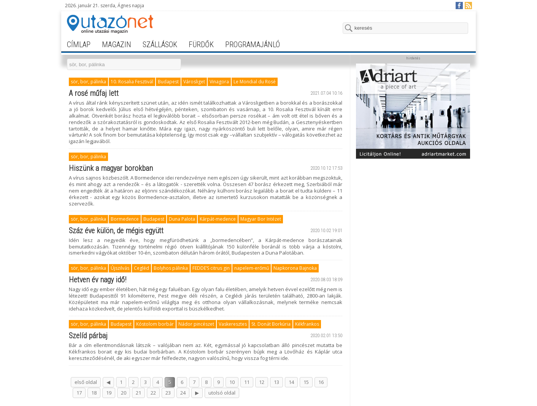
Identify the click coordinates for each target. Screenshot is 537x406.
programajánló (252, 44)
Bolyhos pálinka (171, 268)
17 (79, 392)
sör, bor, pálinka (88, 81)
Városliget (194, 81)
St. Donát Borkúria (271, 324)
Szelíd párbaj (88, 335)
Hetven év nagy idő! (97, 279)
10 (232, 382)
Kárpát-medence (218, 219)
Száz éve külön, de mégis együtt (116, 230)
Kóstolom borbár (155, 324)
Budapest (168, 81)
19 (108, 392)
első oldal (86, 382)
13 (276, 382)
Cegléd (141, 268)
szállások (160, 44)
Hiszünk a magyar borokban (111, 168)
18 (94, 392)
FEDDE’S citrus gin (211, 268)
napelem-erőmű (251, 268)
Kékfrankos (307, 324)
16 (321, 382)
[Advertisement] (413, 210)
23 (168, 392)
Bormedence (125, 219)
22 (153, 392)
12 (261, 382)
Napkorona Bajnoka (295, 268)
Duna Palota (182, 219)
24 (183, 392)
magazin (116, 44)
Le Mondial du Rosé (255, 81)
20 (123, 392)
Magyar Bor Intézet (260, 219)
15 (306, 382)
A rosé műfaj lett (94, 93)
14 (291, 382)
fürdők (201, 44)
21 (138, 392)
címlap (79, 44)
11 (246, 382)
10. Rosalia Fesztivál (132, 81)
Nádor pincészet (196, 324)
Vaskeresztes (233, 324)
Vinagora (219, 81)
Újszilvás (120, 268)
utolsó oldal (221, 392)
